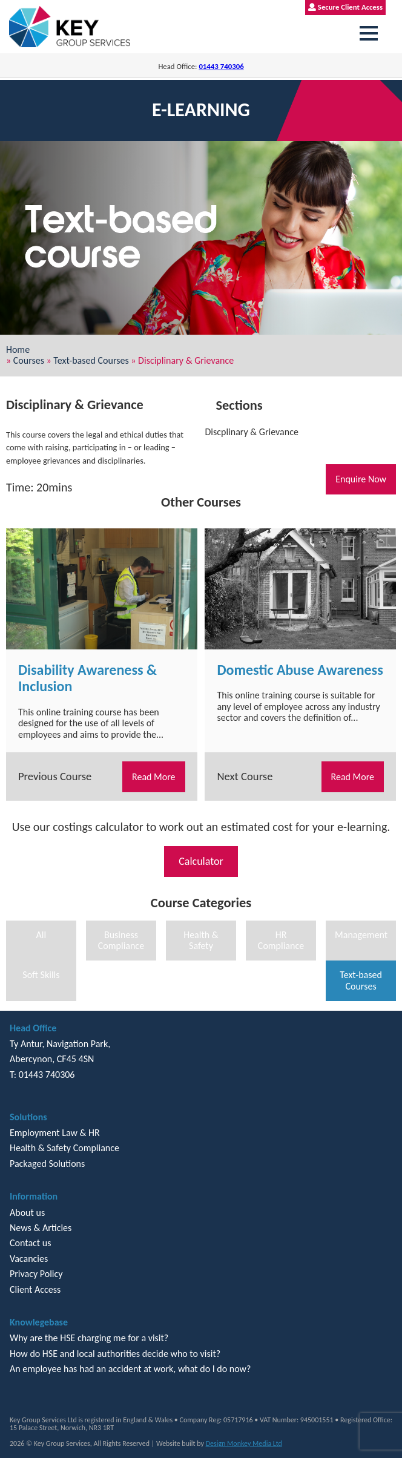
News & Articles (40, 1227)
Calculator (201, 861)
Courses (28, 360)
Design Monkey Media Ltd (244, 1443)
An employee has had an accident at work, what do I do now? (130, 1368)
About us (27, 1212)
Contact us (30, 1243)
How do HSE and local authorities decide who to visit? (115, 1353)
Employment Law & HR (55, 1132)
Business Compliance (121, 940)
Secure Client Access (345, 6)
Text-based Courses (90, 360)
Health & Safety (201, 940)
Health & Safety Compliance (64, 1148)
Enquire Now (360, 479)
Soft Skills (40, 974)
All (41, 935)
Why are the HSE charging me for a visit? (89, 1338)
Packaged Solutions (47, 1163)
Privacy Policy (36, 1273)
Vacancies (29, 1258)
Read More (154, 777)
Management (361, 935)
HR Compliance (281, 940)
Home (18, 349)
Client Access (35, 1289)
